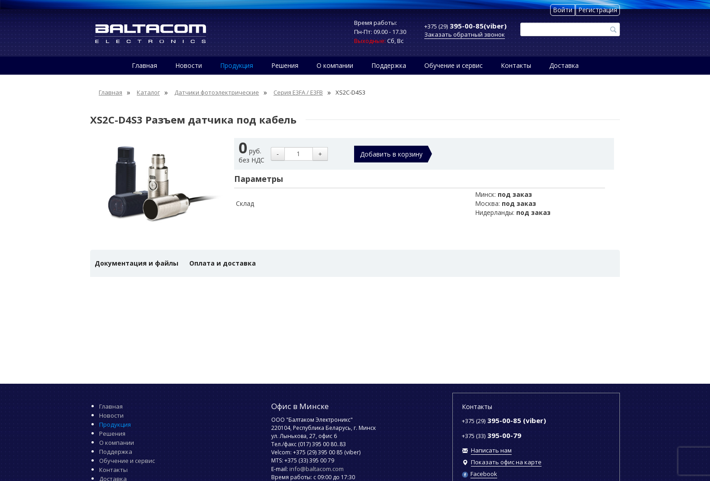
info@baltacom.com (316, 469)
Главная (144, 65)
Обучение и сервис (453, 65)
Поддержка (388, 65)
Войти (562, 9)
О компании (335, 65)
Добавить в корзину (391, 154)
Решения (284, 65)
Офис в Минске (300, 406)
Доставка (564, 65)
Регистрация (597, 9)
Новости (188, 65)
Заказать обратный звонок (464, 34)
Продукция (236, 65)
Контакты (516, 65)
